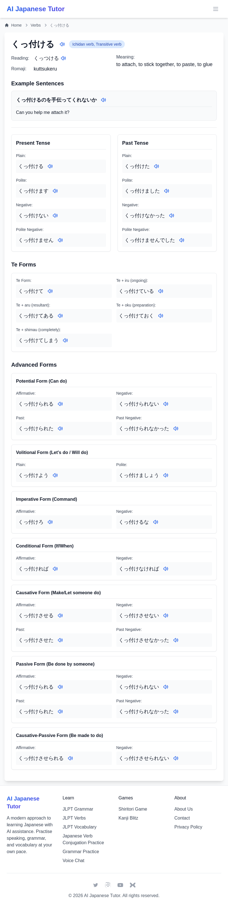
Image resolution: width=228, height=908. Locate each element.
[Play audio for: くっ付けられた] (60, 428)
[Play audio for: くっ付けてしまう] (65, 340)
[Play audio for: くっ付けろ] (50, 522)
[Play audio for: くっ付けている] (160, 291)
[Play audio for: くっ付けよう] (55, 475)
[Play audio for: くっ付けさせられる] (70, 758)
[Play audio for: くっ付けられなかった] (175, 428)
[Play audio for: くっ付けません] (60, 240)
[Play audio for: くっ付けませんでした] (181, 240)
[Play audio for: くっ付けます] (55, 190)
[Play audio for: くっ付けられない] (165, 403)
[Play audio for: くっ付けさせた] (60, 640)
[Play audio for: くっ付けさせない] (165, 615)
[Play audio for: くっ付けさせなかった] (175, 640)
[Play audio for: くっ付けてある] (60, 315)
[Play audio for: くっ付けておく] (160, 315)
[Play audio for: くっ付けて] (50, 291)
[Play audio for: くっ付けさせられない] (175, 758)
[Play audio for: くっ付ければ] (55, 568)
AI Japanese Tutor (102, 895)
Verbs (36, 25)
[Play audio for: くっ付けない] (55, 215)
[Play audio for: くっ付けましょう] (165, 475)
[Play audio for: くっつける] (63, 58)
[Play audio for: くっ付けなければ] (165, 568)
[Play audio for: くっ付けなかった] (171, 215)
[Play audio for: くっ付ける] (62, 44)
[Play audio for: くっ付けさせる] (60, 615)
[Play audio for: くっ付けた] (156, 166)
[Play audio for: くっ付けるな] (155, 522)
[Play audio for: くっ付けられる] (60, 403)
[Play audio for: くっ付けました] (166, 190)
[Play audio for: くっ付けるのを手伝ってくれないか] (103, 99)
